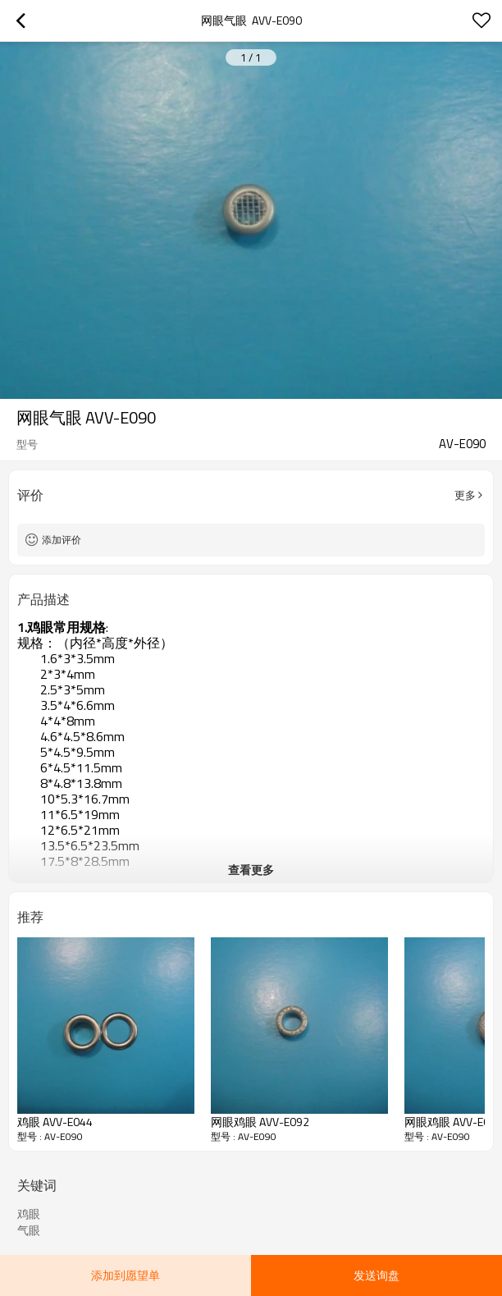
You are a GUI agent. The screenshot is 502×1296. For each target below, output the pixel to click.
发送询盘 (376, 1275)
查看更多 (251, 869)
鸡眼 (28, 1214)
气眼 (28, 1230)
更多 (465, 495)
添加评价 (61, 539)
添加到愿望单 (125, 1275)
